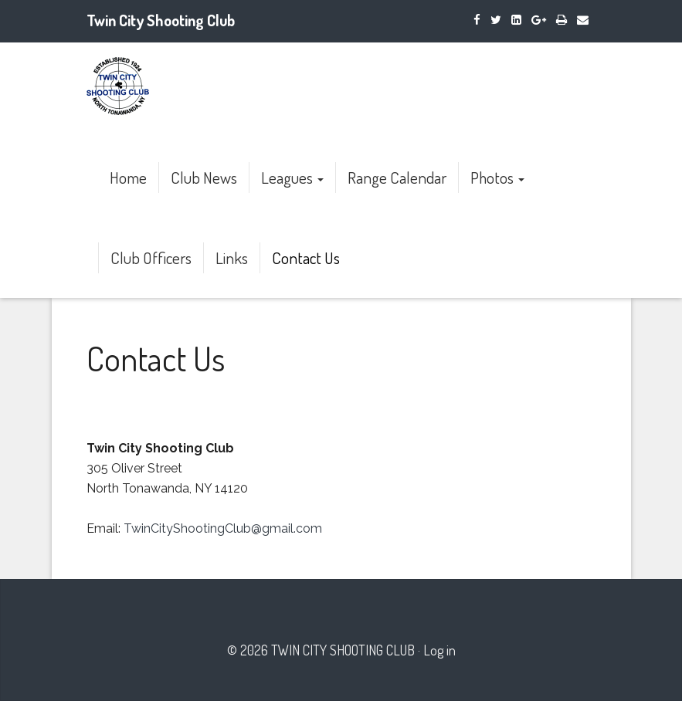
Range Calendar (397, 177)
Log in (439, 650)
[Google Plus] (538, 19)
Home (128, 177)
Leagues (292, 177)
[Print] (561, 19)
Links (231, 257)
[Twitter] (495, 19)
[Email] (583, 19)
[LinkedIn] (516, 19)
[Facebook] (476, 19)
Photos (497, 177)
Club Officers (151, 257)
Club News (204, 177)
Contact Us (306, 257)
